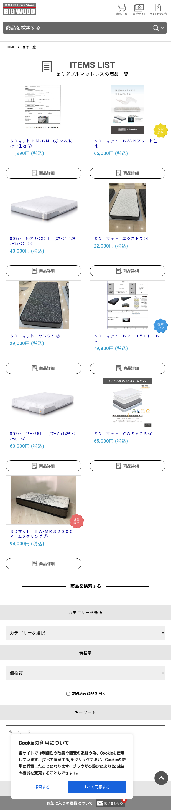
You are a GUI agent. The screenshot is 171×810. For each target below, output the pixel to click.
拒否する (42, 787)
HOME (10, 47)
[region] (72, 766)
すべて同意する (96, 787)
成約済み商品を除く (86, 693)
